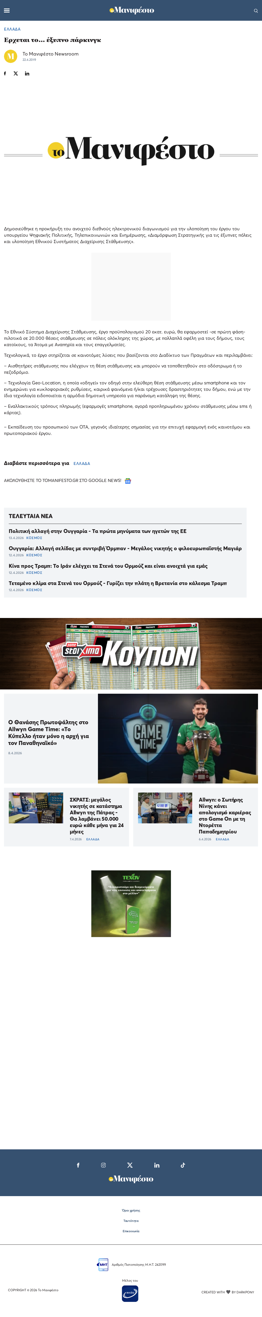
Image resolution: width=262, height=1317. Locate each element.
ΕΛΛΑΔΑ (12, 29)
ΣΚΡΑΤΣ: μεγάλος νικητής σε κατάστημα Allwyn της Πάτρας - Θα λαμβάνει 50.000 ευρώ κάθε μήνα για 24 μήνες (97, 816)
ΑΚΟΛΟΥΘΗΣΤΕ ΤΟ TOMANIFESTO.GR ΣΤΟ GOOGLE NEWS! (67, 480)
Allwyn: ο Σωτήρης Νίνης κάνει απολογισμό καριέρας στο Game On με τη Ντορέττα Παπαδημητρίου (225, 816)
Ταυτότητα (131, 1221)
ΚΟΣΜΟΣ (34, 538)
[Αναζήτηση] (256, 10)
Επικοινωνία (131, 1231)
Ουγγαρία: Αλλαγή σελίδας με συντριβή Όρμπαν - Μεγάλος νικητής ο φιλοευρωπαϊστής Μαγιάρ (125, 548)
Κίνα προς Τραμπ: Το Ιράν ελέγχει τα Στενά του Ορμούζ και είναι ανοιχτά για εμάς (108, 566)
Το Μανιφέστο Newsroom (51, 54)
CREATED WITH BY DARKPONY (227, 1292)
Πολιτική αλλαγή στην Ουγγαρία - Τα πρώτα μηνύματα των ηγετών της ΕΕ (98, 531)
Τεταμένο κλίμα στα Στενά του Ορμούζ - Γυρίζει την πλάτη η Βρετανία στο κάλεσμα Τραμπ (118, 583)
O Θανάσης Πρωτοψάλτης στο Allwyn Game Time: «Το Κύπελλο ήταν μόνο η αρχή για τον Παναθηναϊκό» (48, 732)
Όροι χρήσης (131, 1210)
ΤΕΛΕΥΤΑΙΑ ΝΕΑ (31, 516)
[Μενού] (7, 10)
